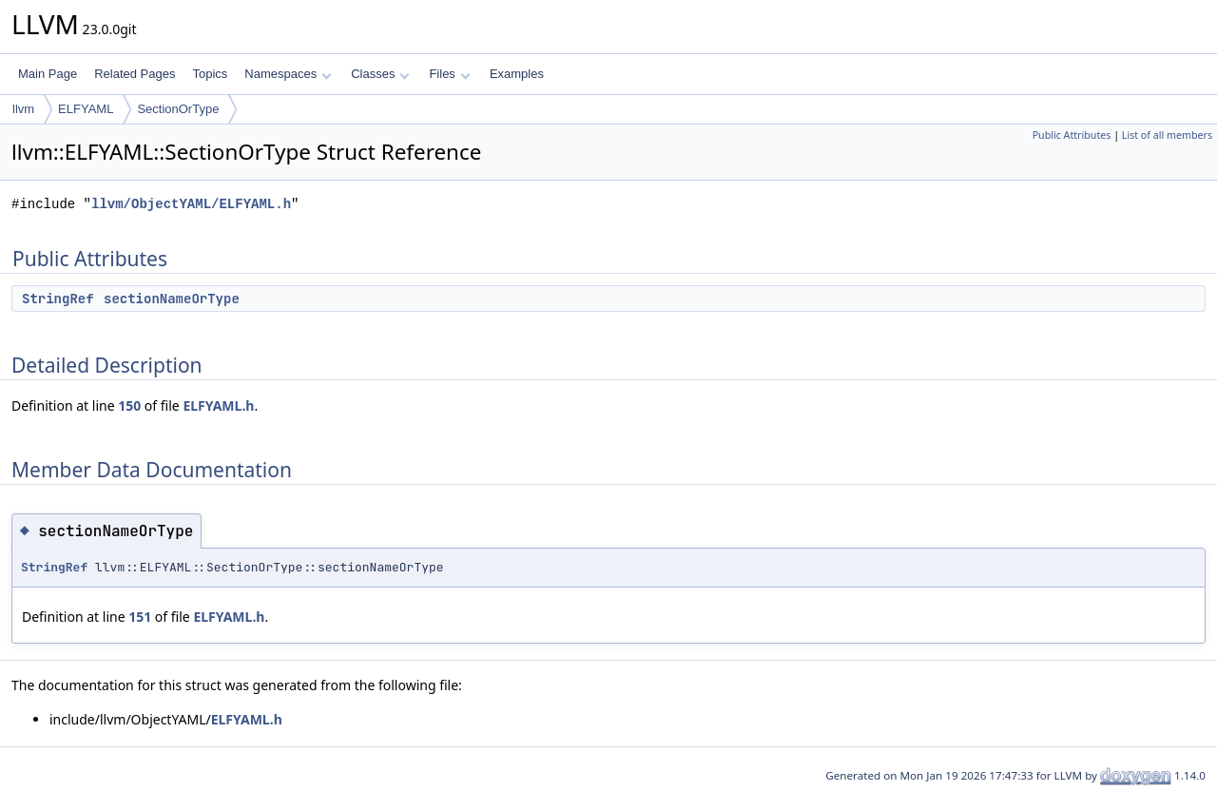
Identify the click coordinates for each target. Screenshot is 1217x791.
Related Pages (134, 74)
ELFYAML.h (218, 405)
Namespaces (287, 74)
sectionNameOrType (172, 298)
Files (449, 74)
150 (129, 405)
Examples (517, 74)
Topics (209, 74)
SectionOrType (178, 109)
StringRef (58, 298)
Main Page (47, 74)
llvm (23, 109)
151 (139, 617)
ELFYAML (85, 109)
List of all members (1167, 135)
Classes (380, 74)
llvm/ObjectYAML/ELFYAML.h (191, 204)
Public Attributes (1072, 135)
